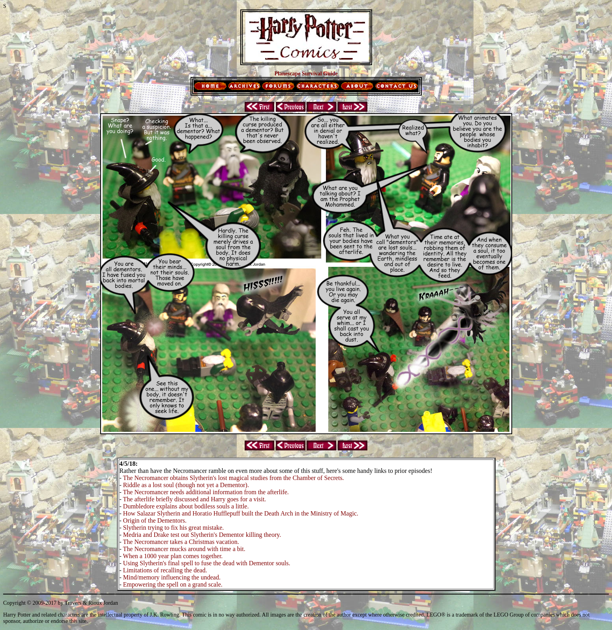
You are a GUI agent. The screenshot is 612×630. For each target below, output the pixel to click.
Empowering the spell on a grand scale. (173, 584)
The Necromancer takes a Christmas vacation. (181, 541)
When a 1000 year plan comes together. (173, 556)
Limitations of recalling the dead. (165, 570)
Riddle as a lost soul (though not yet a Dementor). (186, 485)
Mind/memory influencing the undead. (172, 577)
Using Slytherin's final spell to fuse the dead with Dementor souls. (206, 563)
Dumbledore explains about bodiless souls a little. (186, 506)
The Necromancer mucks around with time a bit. (184, 549)
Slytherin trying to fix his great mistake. (173, 527)
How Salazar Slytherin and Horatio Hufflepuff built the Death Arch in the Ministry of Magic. (240, 513)
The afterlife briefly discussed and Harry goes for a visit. (194, 499)
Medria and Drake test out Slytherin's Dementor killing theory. (202, 534)
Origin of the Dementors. (155, 520)
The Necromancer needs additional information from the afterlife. (206, 492)
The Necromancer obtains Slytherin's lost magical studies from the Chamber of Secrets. (233, 477)
